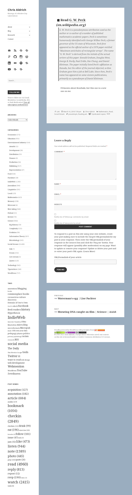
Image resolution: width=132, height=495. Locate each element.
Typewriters (12, 269)
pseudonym (72, 114)
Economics (12, 135)
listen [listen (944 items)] (16, 446)
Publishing (13, 166)
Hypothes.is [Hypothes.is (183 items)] (14, 312)
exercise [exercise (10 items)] (24, 430)
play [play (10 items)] (11, 460)
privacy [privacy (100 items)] (10, 336)
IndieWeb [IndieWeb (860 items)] (16, 317)
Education (11, 139)
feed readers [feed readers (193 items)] (14, 309)
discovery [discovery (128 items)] (12, 300)
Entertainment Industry (17, 142)
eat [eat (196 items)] (13, 430)
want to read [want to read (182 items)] (14, 359)
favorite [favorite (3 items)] (11, 434)
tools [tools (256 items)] (25, 352)
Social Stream (13, 244)
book (108, 114)
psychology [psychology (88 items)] (17, 336)
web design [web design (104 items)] (25, 360)
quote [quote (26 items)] (20, 459)
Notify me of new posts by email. (67, 223)
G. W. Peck (77, 20)
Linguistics (12, 189)
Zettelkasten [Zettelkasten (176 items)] (14, 373)
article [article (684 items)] (17, 398)
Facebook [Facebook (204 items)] (23, 305)
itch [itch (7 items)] (21, 438)
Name (57, 184)
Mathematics (13, 197)
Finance (12, 158)
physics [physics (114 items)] (20, 333)
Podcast (10, 213)
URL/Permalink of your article (67, 257)
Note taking (12, 209)
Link (58, 112)
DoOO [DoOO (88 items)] (10, 306)
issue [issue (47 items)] (13, 437)
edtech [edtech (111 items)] (15, 306)
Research (11, 35)
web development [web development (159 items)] (16, 363)
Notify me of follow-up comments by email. (71, 217)
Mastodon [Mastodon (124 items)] (12, 325)
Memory (11, 201)
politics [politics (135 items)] (26, 333)
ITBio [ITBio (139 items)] (23, 321)
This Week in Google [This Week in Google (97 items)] (15, 352)
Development (14, 150)
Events (11, 253)
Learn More (89, 251)
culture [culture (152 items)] (22, 297)
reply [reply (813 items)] (16, 469)
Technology (12, 265)
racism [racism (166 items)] (25, 336)
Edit (10, 249)
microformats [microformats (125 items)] (14, 328)
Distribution (13, 154)
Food (9, 174)
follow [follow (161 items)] (23, 434)
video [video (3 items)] (24, 478)
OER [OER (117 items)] (13, 330)
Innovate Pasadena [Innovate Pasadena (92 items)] (14, 322)
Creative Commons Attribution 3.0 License (94, 337)
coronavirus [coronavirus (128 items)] (13, 297)
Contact (10, 39)
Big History (13, 225)
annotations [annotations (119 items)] (12, 288)
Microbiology (14, 240)
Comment (59, 152)
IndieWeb (11, 182)
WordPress (12, 273)
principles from (93, 330)
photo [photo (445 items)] (16, 456)
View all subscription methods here (19, 103)
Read (111, 112)
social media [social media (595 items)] (18, 343)
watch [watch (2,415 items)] (19, 482)
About (10, 27)
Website (58, 204)
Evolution (12, 232)
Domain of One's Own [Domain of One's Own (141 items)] (18, 302)
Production (13, 162)
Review (10, 217)
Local (10, 193)
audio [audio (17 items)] (12, 401)
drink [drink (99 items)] (25, 426)
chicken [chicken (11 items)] (13, 426)
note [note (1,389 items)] (17, 451)
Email (57, 194)
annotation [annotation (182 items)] (18, 393)
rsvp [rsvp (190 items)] (14, 477)
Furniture (11, 178)
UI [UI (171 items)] (19, 356)
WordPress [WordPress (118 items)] (12, 370)
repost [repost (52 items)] (14, 473)
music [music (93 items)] (10, 331)
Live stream (14, 257)
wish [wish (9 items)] (11, 486)
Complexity (13, 228)
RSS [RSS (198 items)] (17, 339)
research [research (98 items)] (11, 340)
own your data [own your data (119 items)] (21, 330)
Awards (12, 146)
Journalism (12, 185)
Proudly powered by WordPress (66, 330)
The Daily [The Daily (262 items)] (13, 348)
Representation (15, 170)
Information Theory (17, 236)
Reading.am (82, 114)
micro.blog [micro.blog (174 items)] (22, 324)
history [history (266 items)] (25, 309)
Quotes (11, 261)
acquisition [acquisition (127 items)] (18, 389)
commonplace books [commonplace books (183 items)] (18, 293)
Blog (9, 31)
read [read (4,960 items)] (18, 464)
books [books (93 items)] (10, 291)
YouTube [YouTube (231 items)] (22, 370)
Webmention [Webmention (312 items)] (16, 366)
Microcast (11, 205)
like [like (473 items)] (23, 441)
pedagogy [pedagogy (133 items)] (12, 333)
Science (11, 221)
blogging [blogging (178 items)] (22, 288)
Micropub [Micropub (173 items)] (25, 327)
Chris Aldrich (17, 10)
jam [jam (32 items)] (12, 441)
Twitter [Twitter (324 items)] (12, 356)
